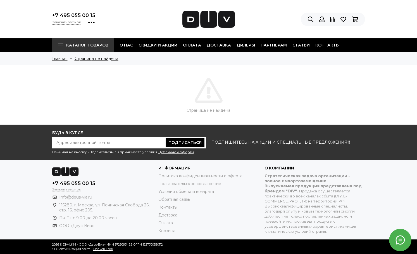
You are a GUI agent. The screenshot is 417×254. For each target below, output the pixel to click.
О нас (126, 45)
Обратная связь (174, 199)
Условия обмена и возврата (186, 191)
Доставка (219, 45)
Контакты (327, 45)
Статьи (301, 45)
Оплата (192, 45)
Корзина (166, 230)
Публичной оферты (176, 152)
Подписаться (185, 142)
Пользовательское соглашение (189, 183)
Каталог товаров (83, 45)
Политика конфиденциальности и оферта (200, 175)
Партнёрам (274, 45)
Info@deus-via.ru (75, 197)
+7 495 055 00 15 (73, 15)
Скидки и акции (158, 45)
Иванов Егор (103, 249)
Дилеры (246, 45)
